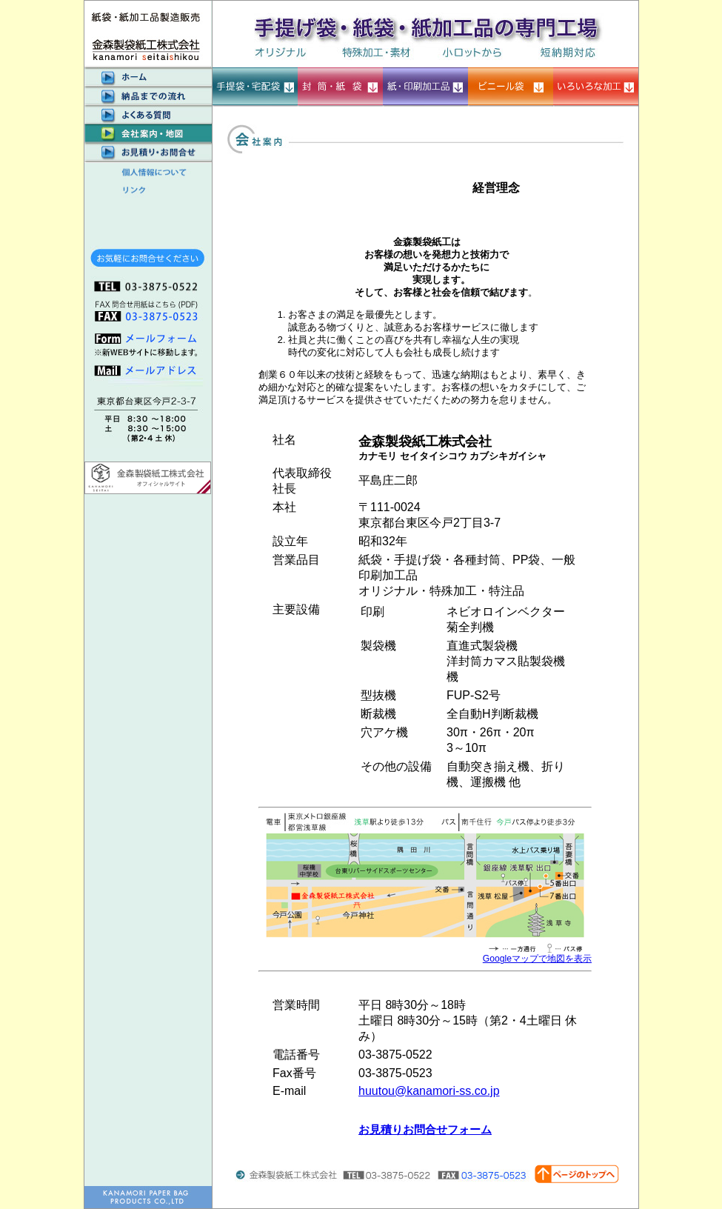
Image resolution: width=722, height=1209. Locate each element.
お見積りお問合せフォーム (425, 1129)
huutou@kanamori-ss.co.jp (429, 1091)
